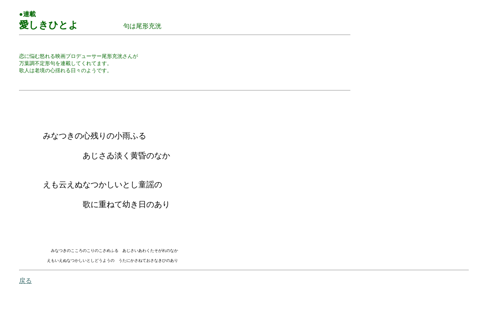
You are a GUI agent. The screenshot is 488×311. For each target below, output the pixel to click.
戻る (25, 300)
